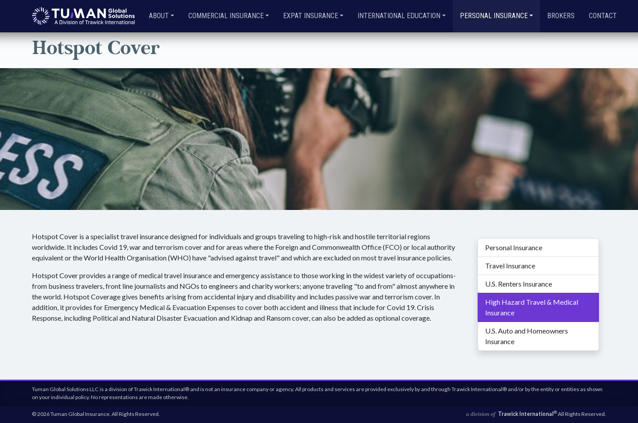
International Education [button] (399, 16)
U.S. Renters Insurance (518, 283)
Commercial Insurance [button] (226, 16)
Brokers (561, 16)
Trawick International (527, 414)
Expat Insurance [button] (310, 16)
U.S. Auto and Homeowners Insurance (526, 335)
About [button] (159, 16)
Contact (603, 16)
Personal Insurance (513, 247)
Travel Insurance (510, 265)
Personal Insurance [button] (494, 16)
